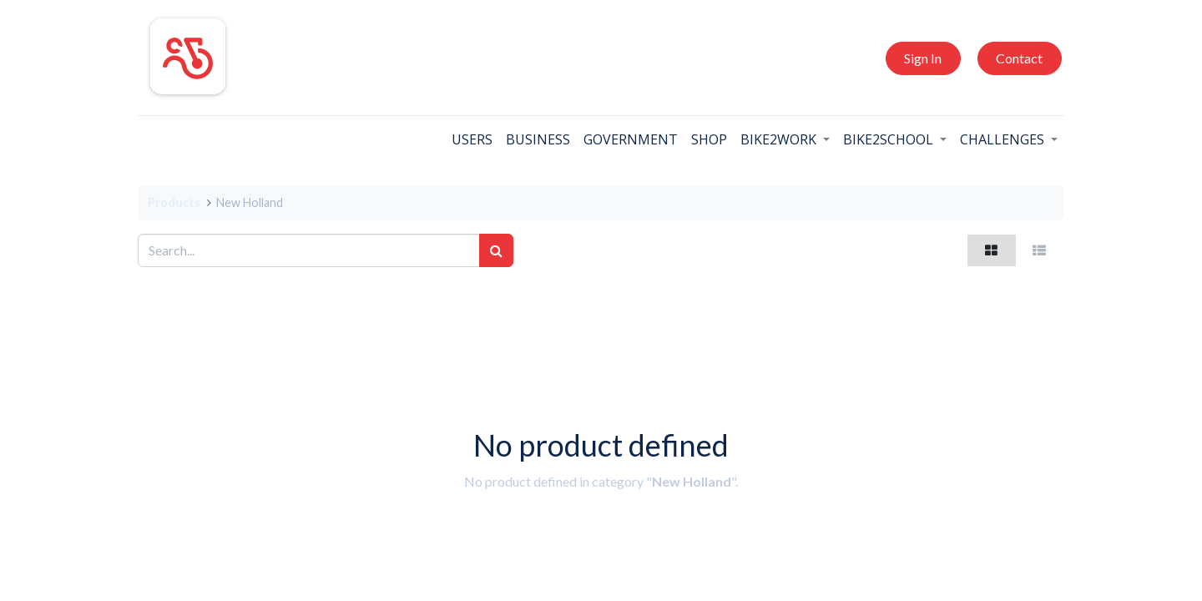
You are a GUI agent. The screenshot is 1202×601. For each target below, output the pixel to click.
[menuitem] (472, 139)
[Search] (496, 250)
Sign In (923, 58)
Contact (1019, 58)
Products (174, 202)
